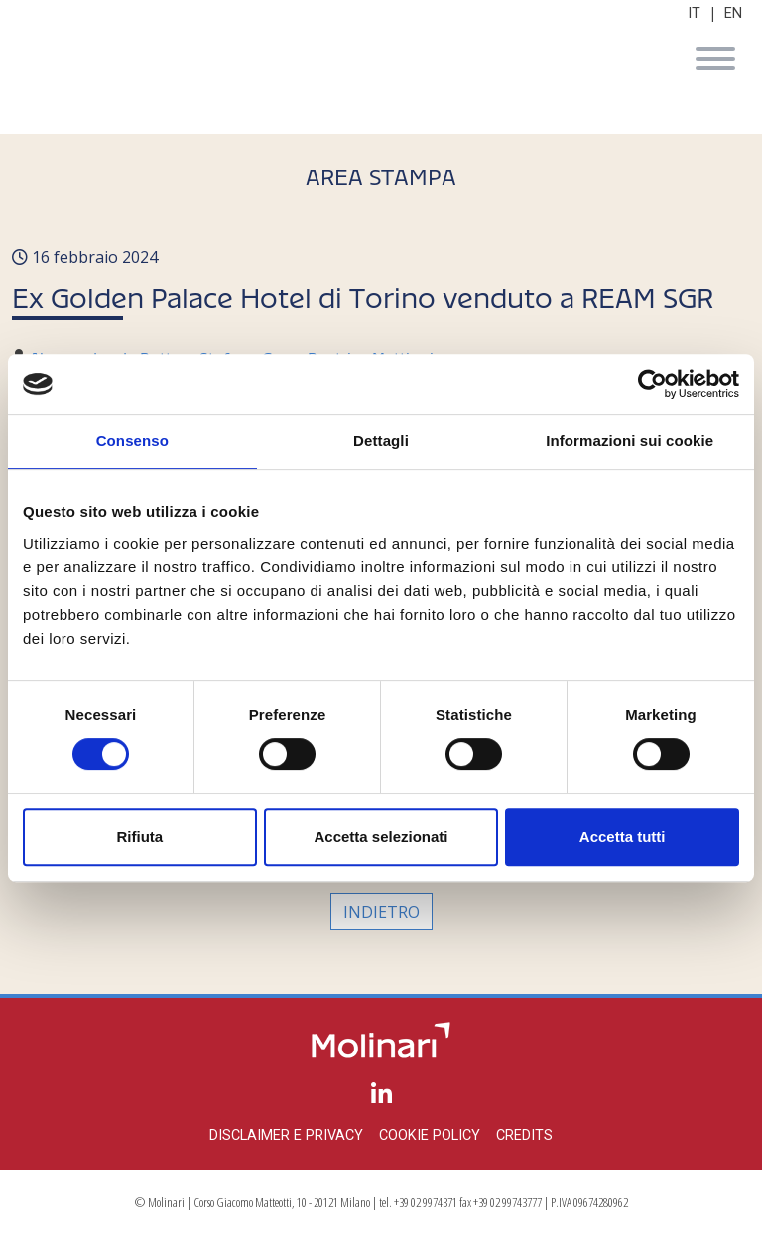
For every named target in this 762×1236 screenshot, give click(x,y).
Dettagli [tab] (381, 441)
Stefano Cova (249, 353)
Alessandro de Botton (110, 353)
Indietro (381, 912)
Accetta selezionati (380, 836)
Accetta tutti (622, 836)
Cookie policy (429, 1135)
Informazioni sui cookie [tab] (629, 441)
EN (733, 13)
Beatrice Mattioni (371, 353)
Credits (524, 1135)
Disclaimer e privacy (286, 1135)
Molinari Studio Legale (381, 61)
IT (694, 13)
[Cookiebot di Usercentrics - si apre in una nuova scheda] (652, 384)
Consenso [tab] (132, 441)
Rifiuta (139, 836)
